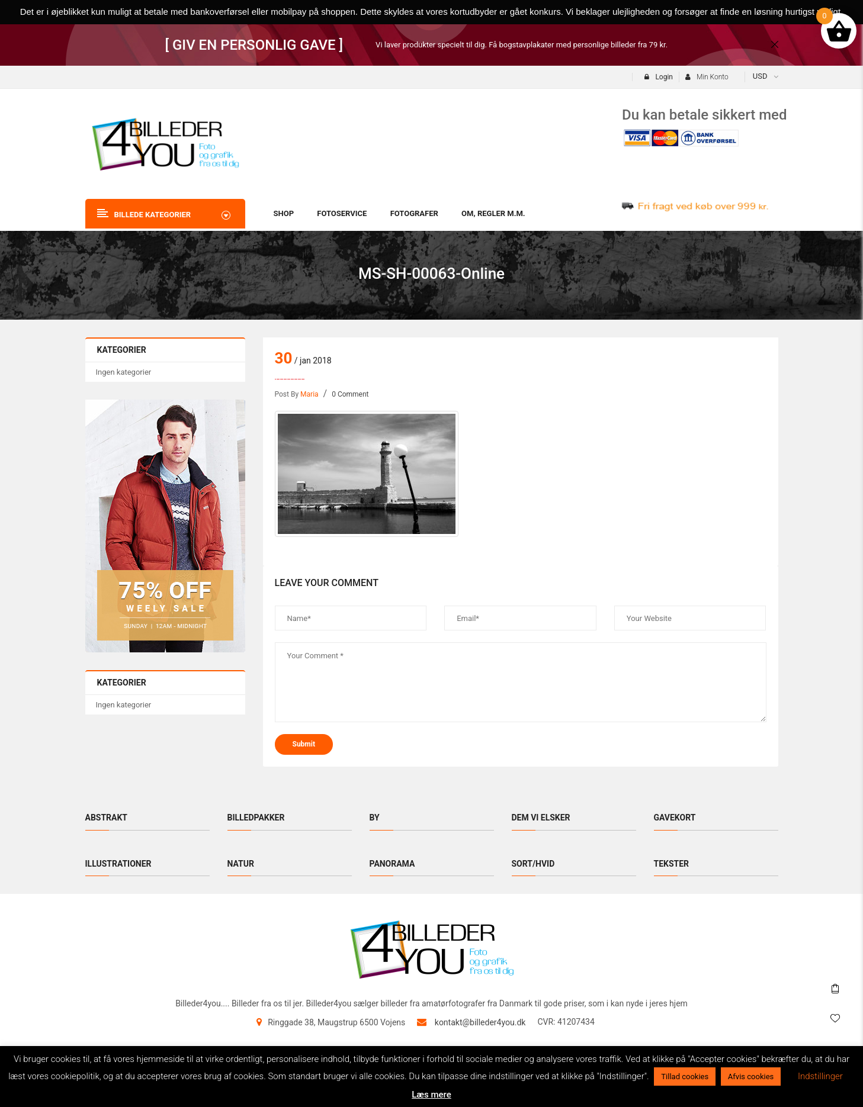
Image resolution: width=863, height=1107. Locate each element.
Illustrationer (118, 863)
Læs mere (431, 1094)
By (375, 817)
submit (304, 744)
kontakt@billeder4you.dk (480, 1022)
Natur (240, 863)
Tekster (671, 863)
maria (309, 394)
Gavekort (675, 817)
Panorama (392, 863)
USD (760, 76)
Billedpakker (256, 817)
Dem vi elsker (541, 817)
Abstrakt (106, 817)
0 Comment (350, 394)
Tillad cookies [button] (684, 1076)
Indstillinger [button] (820, 1076)
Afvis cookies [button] (751, 1076)
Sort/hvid (533, 863)
